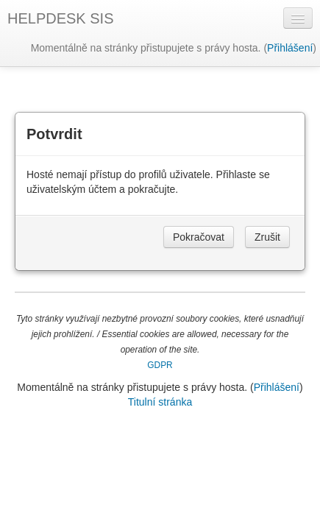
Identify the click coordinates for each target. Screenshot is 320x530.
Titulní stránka (160, 402)
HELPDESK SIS (60, 18)
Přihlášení (290, 48)
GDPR (159, 365)
